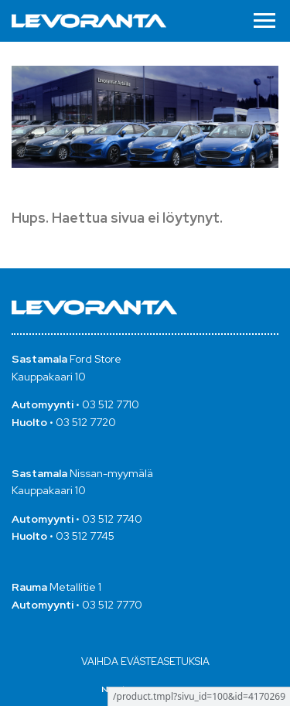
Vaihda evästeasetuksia (145, 661)
